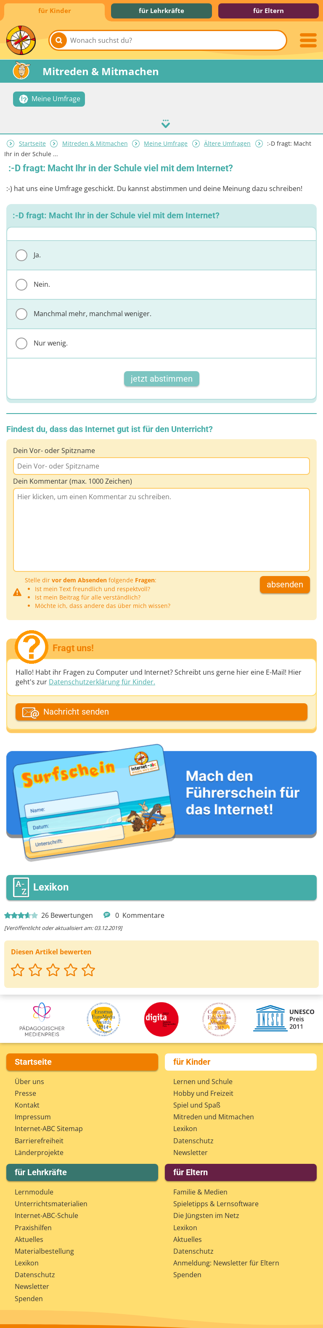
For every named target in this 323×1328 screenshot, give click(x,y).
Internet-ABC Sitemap (49, 1121)
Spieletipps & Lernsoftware (216, 1196)
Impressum (33, 1109)
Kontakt (27, 1098)
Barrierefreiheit (39, 1133)
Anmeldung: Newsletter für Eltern (226, 1255)
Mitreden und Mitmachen (213, 1109)
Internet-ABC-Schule (46, 1208)
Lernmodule (34, 1184)
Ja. (28, 248)
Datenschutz (193, 1133)
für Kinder (54, 10)
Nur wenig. (42, 336)
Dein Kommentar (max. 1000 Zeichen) (72, 474)
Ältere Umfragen (227, 136)
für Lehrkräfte (161, 10)
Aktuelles (29, 1232)
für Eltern (268, 10)
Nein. (33, 277)
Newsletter (190, 1145)
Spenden (29, 1291)
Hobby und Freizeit (203, 1086)
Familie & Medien (200, 1184)
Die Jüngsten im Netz (206, 1208)
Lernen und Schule (203, 1074)
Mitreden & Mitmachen (95, 136)
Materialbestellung (44, 1244)
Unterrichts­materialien (51, 1196)
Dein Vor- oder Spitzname (54, 443)
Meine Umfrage (166, 136)
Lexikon (185, 1121)
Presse (25, 1086)
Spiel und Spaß (196, 1098)
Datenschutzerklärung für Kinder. (102, 674)
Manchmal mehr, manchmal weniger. (83, 306)
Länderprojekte (39, 1145)
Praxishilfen (33, 1220)
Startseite (32, 136)
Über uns (29, 1074)
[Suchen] (59, 40)
